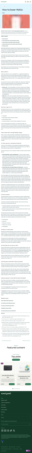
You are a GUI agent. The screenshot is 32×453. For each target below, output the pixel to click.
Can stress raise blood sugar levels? (7, 305)
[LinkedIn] (5, 430)
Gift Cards (3, 412)
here (29, 435)
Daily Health (3, 404)
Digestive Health (4, 400)
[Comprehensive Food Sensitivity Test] (24, 374)
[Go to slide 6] (17, 388)
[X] (14, 430)
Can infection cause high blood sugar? (8, 303)
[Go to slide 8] (19, 388)
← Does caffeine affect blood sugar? (6, 340)
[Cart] (28, 2)
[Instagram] (2, 430)
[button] (29, 424)
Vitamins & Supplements (5, 402)
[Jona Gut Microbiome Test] (7, 374)
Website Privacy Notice (12, 446)
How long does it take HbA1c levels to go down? (11, 42)
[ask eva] (28, 451)
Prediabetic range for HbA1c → (26, 340)
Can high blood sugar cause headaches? (8, 310)
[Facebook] (8, 430)
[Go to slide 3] (14, 388)
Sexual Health (3, 407)
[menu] (30, 2)
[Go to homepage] (3, 1)
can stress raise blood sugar (23, 250)
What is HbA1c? (5, 38)
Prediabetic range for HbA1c (6, 308)
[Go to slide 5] (16, 388)
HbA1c (3, 12)
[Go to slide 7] (18, 388)
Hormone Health (4, 409)
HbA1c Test (8, 286)
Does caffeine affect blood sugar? (7, 300)
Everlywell (4, 290)
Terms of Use (18, 446)
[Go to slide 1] (12, 388)
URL (2, 317)
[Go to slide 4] (15, 388)
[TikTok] (11, 430)
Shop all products (16, 359)
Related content (5, 45)
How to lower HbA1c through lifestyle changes (10, 40)
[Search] (26, 2)
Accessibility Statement (4, 446)
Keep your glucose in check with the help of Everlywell (12, 44)
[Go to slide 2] (13, 388)
